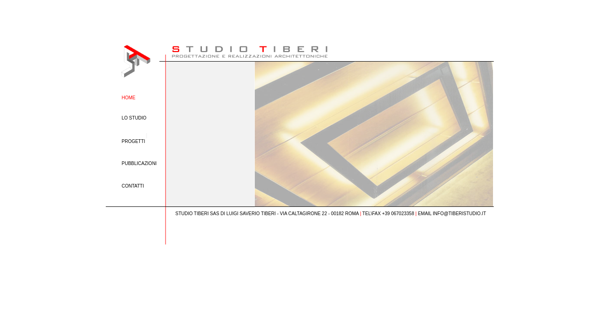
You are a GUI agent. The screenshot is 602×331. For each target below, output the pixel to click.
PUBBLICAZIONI (139, 163)
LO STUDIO (134, 117)
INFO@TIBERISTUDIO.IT (459, 213)
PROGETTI (133, 141)
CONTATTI (133, 185)
